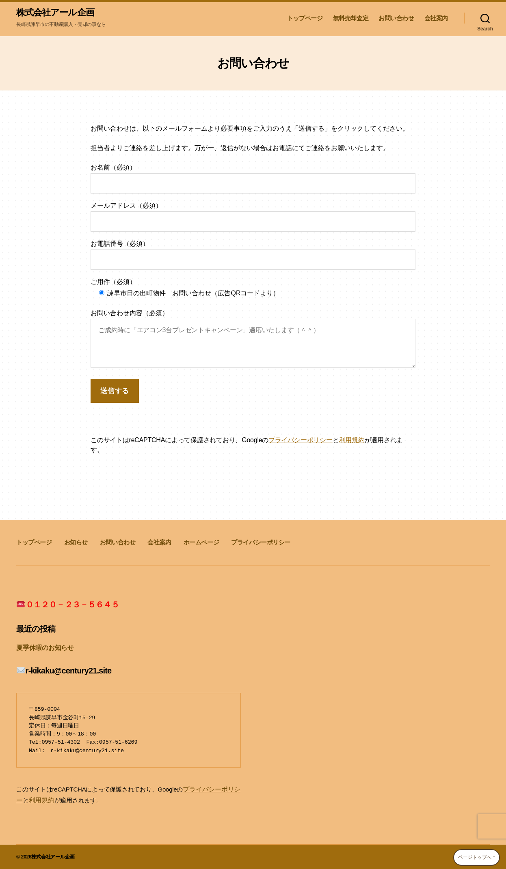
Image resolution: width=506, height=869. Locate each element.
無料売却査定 (351, 18)
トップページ (305, 18)
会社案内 (436, 18)
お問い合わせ (396, 18)
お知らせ (76, 543)
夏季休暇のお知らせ (43, 648)
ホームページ (201, 543)
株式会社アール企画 (58, 13)
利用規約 (352, 440)
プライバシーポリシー (300, 440)
